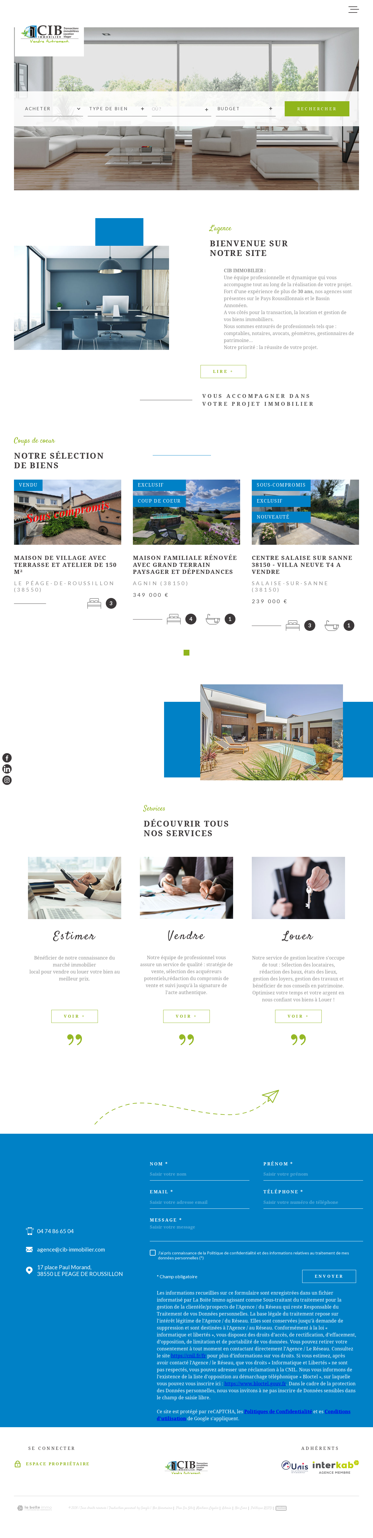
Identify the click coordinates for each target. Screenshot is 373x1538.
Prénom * (278, 1166)
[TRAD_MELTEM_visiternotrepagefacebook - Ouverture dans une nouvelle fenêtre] (7, 758)
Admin (226, 1510)
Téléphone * (283, 1194)
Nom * (159, 1166)
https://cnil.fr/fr (188, 1358)
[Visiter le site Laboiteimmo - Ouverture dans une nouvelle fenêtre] (34, 1510)
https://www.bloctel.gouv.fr (255, 1386)
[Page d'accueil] (49, 30)
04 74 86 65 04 (55, 1233)
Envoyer (329, 1278)
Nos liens (241, 1510)
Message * (166, 1222)
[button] (186, 655)
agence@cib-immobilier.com (71, 1251)
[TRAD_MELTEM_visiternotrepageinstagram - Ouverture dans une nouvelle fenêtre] (7, 780)
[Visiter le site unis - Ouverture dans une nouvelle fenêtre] (294, 1469)
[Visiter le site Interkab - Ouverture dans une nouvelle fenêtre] (336, 1469)
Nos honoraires (162, 1510)
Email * (162, 1194)
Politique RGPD (261, 1510)
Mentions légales (207, 1510)
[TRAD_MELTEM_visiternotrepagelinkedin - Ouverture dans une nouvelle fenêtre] (7, 769)
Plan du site (184, 1510)
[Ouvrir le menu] (354, 9)
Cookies (281, 1510)
